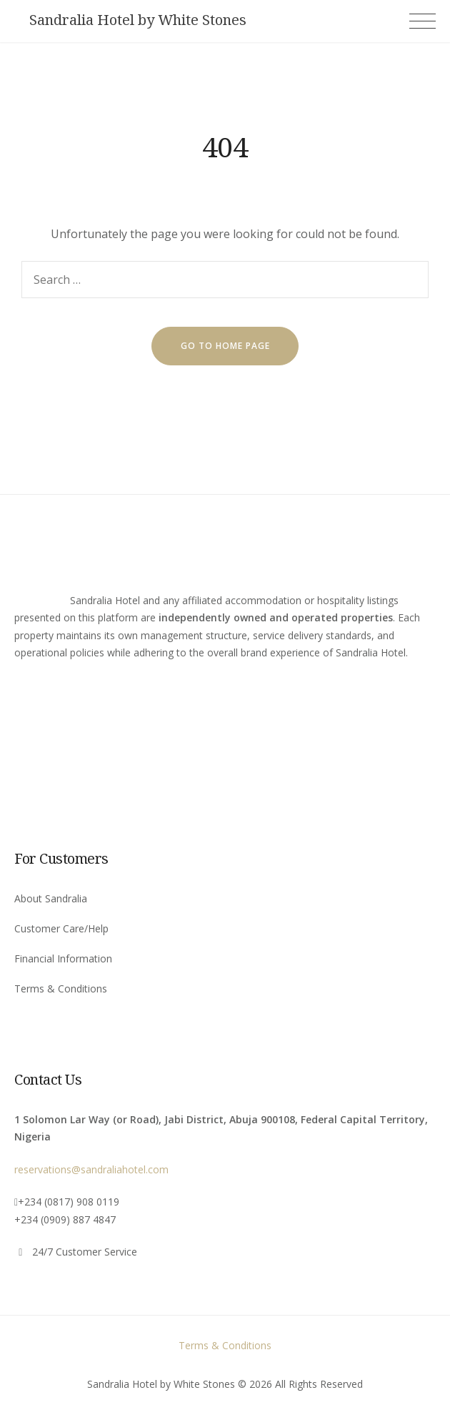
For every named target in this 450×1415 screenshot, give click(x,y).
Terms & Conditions (60, 988)
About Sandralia (50, 898)
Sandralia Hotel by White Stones (137, 20)
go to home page (225, 346)
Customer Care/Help (61, 928)
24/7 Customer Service (84, 1251)
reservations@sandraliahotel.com (91, 1169)
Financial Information (63, 958)
